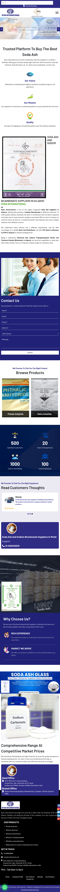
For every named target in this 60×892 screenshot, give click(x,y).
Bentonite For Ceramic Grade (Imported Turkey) (22, 845)
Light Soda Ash (11, 826)
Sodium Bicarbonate (13, 834)
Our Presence (50, 877)
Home (7, 877)
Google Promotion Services (30, 890)
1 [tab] (28, 513)
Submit (30, 352)
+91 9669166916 (10, 545)
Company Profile (17, 877)
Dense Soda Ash (12, 830)
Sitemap (40, 877)
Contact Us (30, 879)
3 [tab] (32, 513)
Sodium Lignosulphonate (14, 841)
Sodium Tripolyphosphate (15, 837)
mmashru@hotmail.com (10, 857)
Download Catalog (30, 6)
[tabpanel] (30, 502)
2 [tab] (30, 513)
